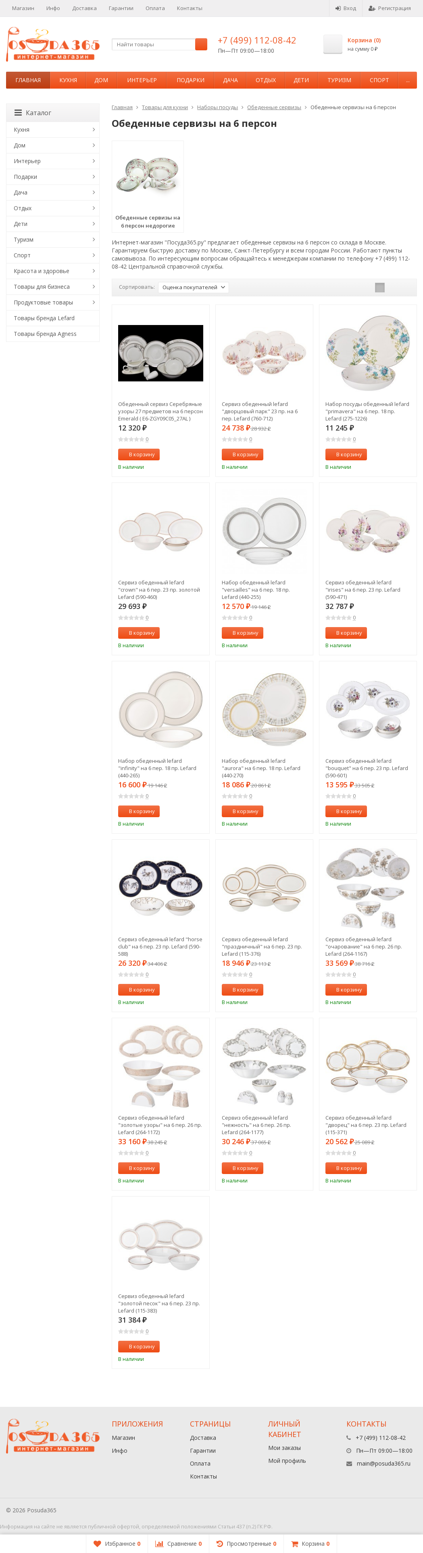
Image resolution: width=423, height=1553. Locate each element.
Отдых (266, 80)
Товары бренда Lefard (44, 318)
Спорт (379, 80)
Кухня (68, 80)
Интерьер (142, 80)
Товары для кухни (165, 107)
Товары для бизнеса (42, 286)
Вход (345, 8)
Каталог (33, 112)
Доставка (84, 8)
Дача (230, 80)
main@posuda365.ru (383, 1463)
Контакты (189, 8)
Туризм (339, 80)
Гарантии (121, 8)
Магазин (23, 8)
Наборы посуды (217, 107)
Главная (28, 80)
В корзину (137, 454)
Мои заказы (284, 1448)
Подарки (190, 80)
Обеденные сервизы (274, 107)
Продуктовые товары (43, 302)
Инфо (53, 8)
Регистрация (390, 8)
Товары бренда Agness (45, 334)
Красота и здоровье (41, 271)
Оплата (155, 8)
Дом (101, 80)
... (408, 80)
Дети (301, 80)
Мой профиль (287, 1460)
